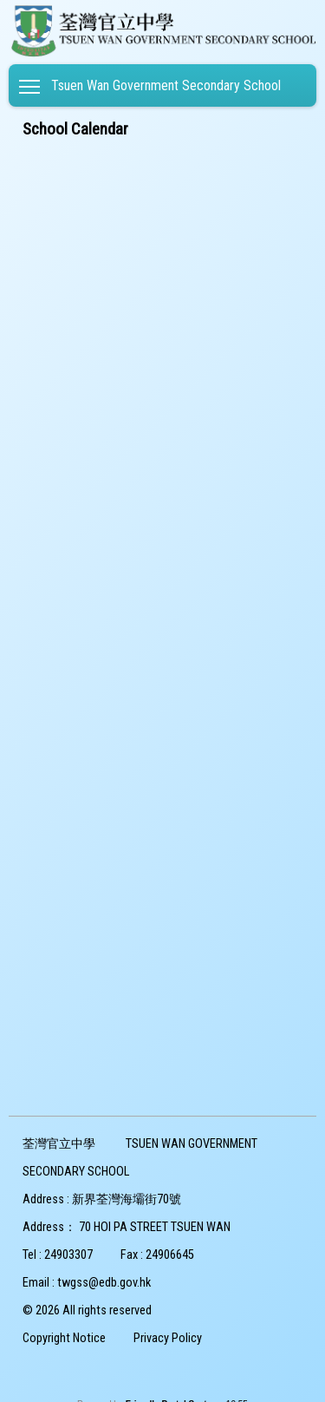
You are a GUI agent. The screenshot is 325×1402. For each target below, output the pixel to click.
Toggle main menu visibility (30, 83)
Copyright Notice (64, 1338)
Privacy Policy (167, 1338)
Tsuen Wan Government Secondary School (166, 85)
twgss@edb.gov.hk (104, 1282)
